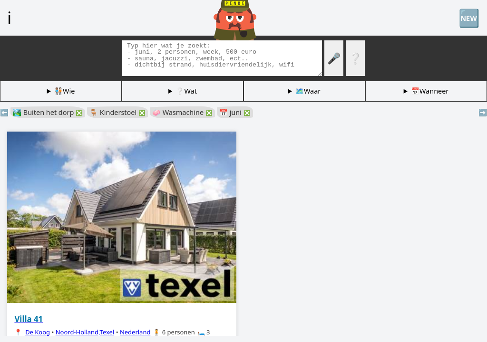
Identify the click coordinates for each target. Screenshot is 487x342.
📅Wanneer (429, 90)
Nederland (135, 332)
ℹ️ (9, 17)
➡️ (482, 112)
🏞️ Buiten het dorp (48, 112)
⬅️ (4, 112)
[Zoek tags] (222, 58)
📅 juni (235, 112)
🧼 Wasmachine (182, 112)
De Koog (37, 332)
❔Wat (185, 90)
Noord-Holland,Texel (85, 332)
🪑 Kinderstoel (117, 112)
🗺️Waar (308, 90)
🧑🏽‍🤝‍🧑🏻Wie (64, 90)
